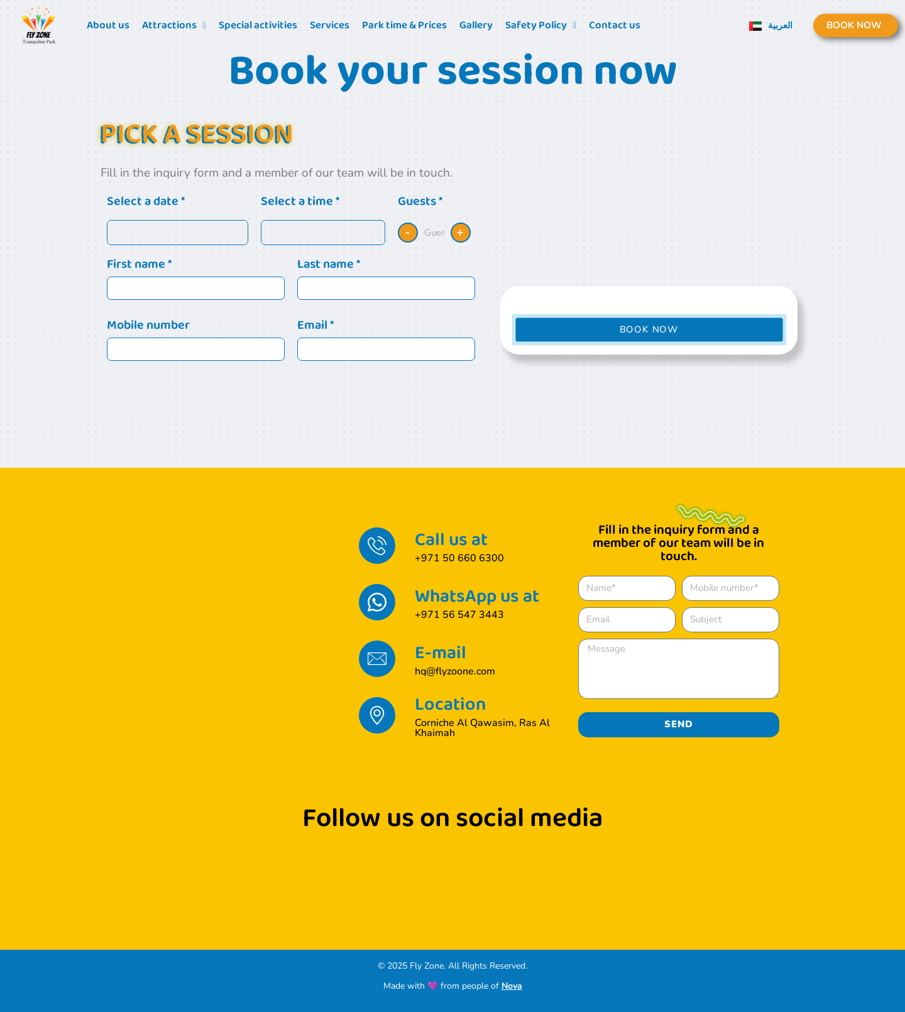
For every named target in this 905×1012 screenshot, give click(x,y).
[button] (649, 329)
